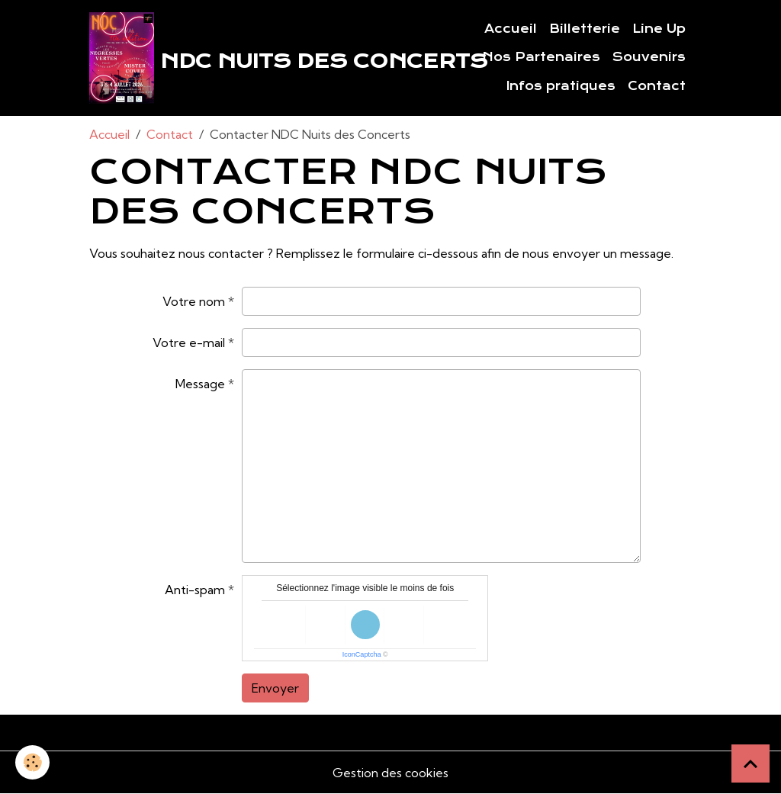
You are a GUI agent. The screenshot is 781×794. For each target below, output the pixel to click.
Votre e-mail (189, 342)
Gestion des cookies (390, 772)
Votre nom (193, 301)
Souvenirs (649, 57)
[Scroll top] (750, 763)
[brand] (256, 58)
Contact (657, 86)
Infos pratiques (560, 86)
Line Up (659, 29)
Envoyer (275, 688)
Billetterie (584, 29)
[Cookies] (32, 762)
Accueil (510, 29)
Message (200, 383)
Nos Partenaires (541, 57)
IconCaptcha (361, 654)
